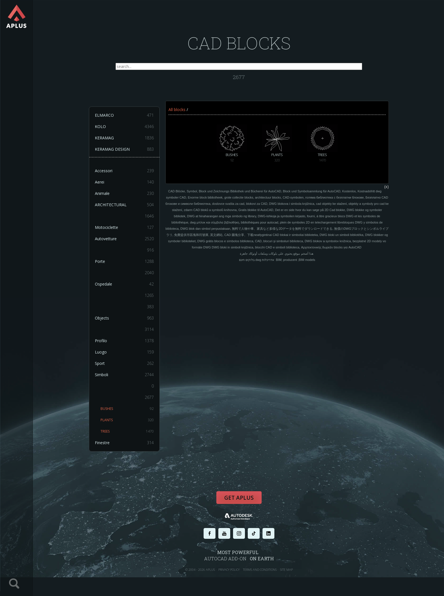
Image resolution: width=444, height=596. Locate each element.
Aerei (124, 182)
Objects (124, 318)
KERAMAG (124, 138)
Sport (124, 364)
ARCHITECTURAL (124, 205)
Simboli (124, 375)
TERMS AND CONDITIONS (260, 570)
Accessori (124, 171)
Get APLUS (239, 498)
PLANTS (127, 420)
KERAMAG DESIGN (124, 149)
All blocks (176, 109)
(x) (386, 187)
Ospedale (124, 284)
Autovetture (124, 239)
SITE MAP (286, 570)
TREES (127, 432)
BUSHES (127, 409)
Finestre (124, 443)
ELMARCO (124, 115)
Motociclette (124, 228)
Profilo (124, 341)
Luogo (124, 352)
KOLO (124, 127)
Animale (124, 194)
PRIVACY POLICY (229, 570)
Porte (124, 262)
